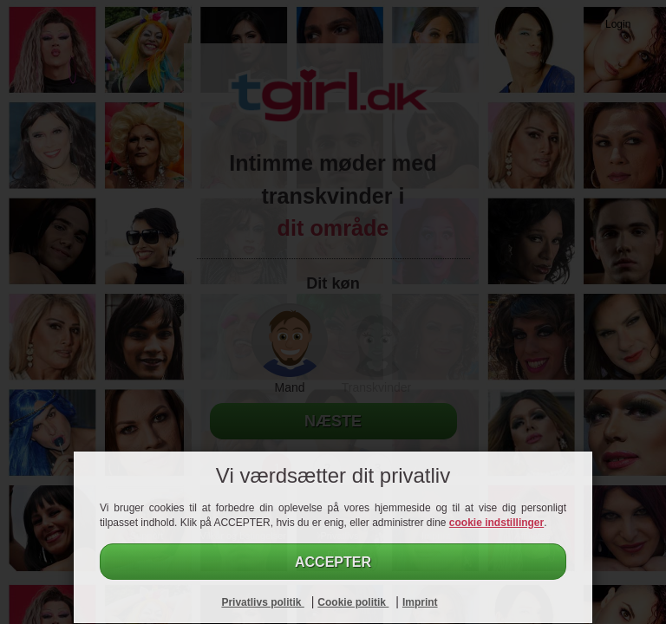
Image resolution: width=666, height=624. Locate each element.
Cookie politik (352, 602)
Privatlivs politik (262, 602)
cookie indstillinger (496, 523)
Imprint (420, 602)
